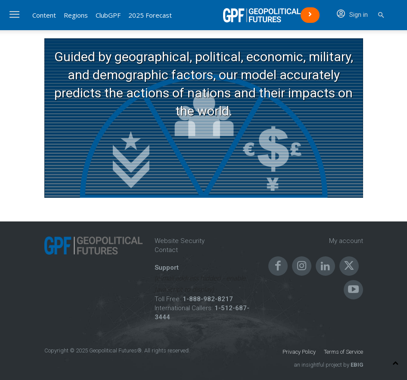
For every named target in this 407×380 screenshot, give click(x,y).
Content (44, 15)
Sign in (352, 15)
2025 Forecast (150, 15)
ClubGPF (108, 15)
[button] (380, 15)
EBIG (356, 364)
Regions (76, 15)
